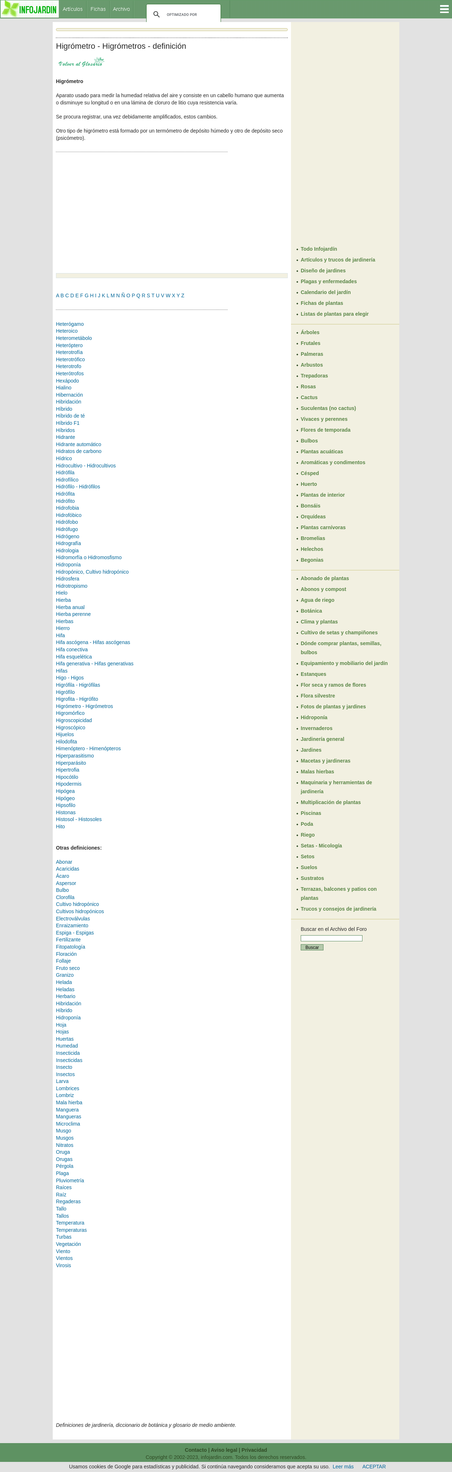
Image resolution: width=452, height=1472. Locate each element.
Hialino (63, 387)
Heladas (65, 989)
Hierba (63, 600)
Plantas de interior (323, 495)
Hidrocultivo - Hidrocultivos (86, 466)
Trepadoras (314, 376)
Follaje (63, 961)
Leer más (343, 1466)
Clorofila (65, 897)
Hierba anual (70, 607)
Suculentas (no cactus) (328, 408)
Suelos (309, 867)
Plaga (62, 1173)
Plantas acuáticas (322, 451)
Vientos (64, 1258)
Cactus (309, 397)
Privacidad (254, 1450)
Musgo (63, 1131)
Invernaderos (317, 728)
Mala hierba (69, 1102)
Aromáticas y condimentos (333, 462)
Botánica (311, 611)
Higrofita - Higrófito (77, 699)
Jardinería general (322, 739)
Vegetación (68, 1244)
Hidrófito (65, 501)
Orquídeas (313, 516)
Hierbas (64, 621)
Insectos (65, 1074)
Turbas (63, 1237)
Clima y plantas (319, 622)
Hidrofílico (67, 480)
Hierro (63, 628)
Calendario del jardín (326, 292)
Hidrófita (65, 494)
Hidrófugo (67, 529)
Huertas (65, 1039)
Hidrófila (65, 472)
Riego (308, 835)
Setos (307, 856)
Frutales (310, 343)
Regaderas (68, 1201)
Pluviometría (70, 1180)
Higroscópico (70, 727)
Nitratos (64, 1145)
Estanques (313, 674)
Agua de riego (317, 600)
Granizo (65, 975)
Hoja (61, 1025)
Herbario (65, 996)
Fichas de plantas (322, 303)
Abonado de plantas (325, 578)
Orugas (64, 1159)
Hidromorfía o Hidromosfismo (89, 557)
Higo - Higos (70, 678)
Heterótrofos (70, 373)
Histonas (65, 812)
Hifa (60, 635)
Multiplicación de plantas (331, 802)
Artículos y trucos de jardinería (338, 260)
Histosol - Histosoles (79, 819)
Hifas (62, 671)
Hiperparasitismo (75, 756)
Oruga (63, 1152)
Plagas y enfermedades (329, 281)
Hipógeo (65, 798)
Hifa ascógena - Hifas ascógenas (93, 642)
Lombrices (67, 1088)
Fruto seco (68, 968)
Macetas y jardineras (326, 761)
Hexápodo (67, 381)
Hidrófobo (67, 522)
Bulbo (62, 890)
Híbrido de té (70, 416)
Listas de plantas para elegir (335, 314)
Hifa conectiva (72, 649)
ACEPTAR (374, 1466)
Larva (62, 1081)
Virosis (63, 1265)
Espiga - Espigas (75, 933)
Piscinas (311, 813)
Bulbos (309, 441)
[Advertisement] (116, 213)
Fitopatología (70, 947)
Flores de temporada (326, 430)
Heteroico (67, 331)
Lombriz (65, 1095)
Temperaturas (71, 1230)
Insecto (64, 1067)
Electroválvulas (73, 918)
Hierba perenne (73, 614)
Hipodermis (69, 784)
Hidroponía (68, 564)
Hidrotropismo (71, 586)
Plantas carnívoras (323, 527)
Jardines (311, 750)
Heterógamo (70, 324)
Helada (64, 982)
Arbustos (312, 365)
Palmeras (312, 354)
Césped (310, 473)
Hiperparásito (71, 763)
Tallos (62, 1216)
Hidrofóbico (69, 515)
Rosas (308, 386)
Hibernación (69, 395)
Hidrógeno (67, 536)
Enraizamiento (72, 925)
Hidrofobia (67, 508)
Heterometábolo (74, 338)
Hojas (62, 1032)
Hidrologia (67, 550)
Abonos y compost (323, 589)
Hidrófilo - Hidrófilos (78, 486)
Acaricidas (67, 869)
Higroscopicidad (74, 720)
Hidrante (65, 437)
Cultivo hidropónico (77, 904)
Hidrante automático (78, 444)
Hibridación (68, 402)
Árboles (310, 332)
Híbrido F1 (67, 423)
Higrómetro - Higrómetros (84, 706)
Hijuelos (65, 734)
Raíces (64, 1187)
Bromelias (313, 538)
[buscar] (182, 14)
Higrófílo (65, 692)
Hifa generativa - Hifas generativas (95, 663)
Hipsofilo (65, 805)
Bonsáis (310, 506)
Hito (60, 826)
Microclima (68, 1124)
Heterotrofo (68, 366)
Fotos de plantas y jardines (333, 706)
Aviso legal (224, 1450)
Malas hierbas (317, 771)
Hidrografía (68, 543)
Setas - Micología (321, 846)
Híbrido (64, 409)
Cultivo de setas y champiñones (339, 632)
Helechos (312, 549)
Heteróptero (69, 345)
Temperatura (70, 1223)
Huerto (309, 484)
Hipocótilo (67, 777)
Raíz (61, 1194)
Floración (66, 954)
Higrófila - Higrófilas (78, 685)
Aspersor (66, 883)
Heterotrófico (70, 359)
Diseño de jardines (323, 270)
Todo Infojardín (319, 249)
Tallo (61, 1209)
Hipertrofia (67, 770)
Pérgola (64, 1166)
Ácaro (62, 876)
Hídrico (64, 458)
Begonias (312, 560)
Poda (307, 824)
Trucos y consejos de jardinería (338, 909)
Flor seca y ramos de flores (333, 685)
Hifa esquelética (74, 657)
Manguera (67, 1110)
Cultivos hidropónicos (80, 911)
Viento (63, 1251)
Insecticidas (69, 1060)
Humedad (67, 1046)
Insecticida (68, 1053)
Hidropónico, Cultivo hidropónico (92, 572)
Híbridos (65, 430)
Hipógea (65, 791)
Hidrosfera (67, 579)
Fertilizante (68, 939)
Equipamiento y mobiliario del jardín (344, 663)
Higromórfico (70, 713)
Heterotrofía (69, 352)
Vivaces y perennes (324, 419)
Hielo (62, 593)
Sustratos (312, 878)
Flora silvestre (318, 696)
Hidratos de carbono (78, 451)
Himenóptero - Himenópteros (88, 748)
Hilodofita (66, 741)
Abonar (64, 862)
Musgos (65, 1138)
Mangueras (68, 1116)
